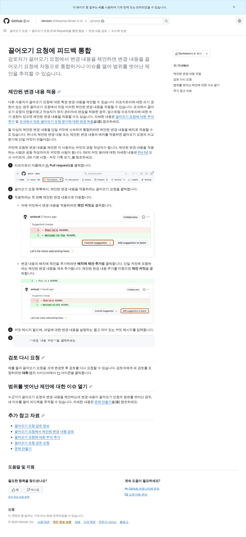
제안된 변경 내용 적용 (34, 91)
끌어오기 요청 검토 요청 (32, 443)
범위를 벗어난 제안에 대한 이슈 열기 (50, 386)
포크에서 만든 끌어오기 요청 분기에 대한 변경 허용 (56, 121)
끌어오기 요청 (19, 31)
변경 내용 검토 (98, 31)
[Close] (234, 6)
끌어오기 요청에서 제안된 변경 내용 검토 (44, 431)
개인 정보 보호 (62, 522)
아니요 (33, 490)
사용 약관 (44, 522)
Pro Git (143, 152)
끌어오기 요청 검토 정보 (32, 426)
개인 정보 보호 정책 (18, 497)
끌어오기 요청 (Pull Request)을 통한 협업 (58, 31)
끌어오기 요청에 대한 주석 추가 (37, 437)
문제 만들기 (103, 402)
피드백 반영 (118, 31)
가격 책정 (90, 522)
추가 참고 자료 (26, 415)
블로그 (124, 522)
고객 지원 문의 (136, 494)
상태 (77, 522)
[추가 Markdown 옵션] (206, 53)
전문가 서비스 (108, 522)
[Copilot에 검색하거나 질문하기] (129, 21)
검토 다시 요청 (26, 357)
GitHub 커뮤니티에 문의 (142, 489)
